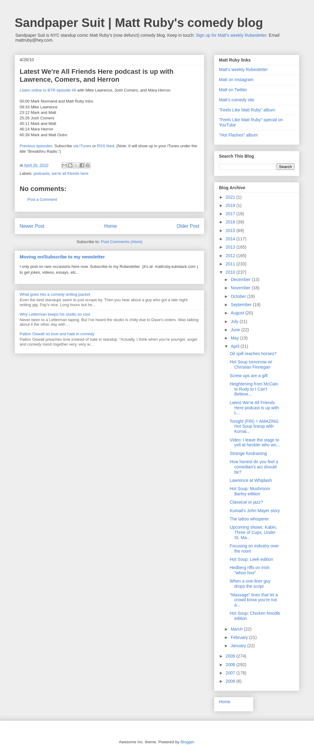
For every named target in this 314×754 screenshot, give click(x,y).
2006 (231, 681)
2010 (231, 272)
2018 (231, 205)
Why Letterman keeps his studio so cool (55, 314)
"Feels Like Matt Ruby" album (247, 109)
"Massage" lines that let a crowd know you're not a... (254, 600)
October (239, 296)
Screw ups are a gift (249, 375)
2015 (231, 230)
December (241, 279)
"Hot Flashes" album (238, 135)
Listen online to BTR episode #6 (48, 90)
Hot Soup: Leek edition (251, 559)
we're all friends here (70, 173)
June (236, 329)
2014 (231, 238)
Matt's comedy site (237, 99)
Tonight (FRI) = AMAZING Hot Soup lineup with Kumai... (254, 426)
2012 (231, 255)
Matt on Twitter (233, 89)
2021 (231, 197)
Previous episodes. (36, 146)
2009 (231, 656)
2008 (231, 664)
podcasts (42, 173)
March (237, 629)
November (241, 287)
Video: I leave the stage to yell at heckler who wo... (255, 442)
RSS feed (105, 146)
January (239, 645)
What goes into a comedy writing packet (55, 294)
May (235, 338)
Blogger (187, 742)
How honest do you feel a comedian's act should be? (254, 467)
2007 (231, 672)
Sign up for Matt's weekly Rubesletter (231, 35)
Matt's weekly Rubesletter (243, 69)
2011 (231, 263)
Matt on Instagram (236, 79)
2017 (231, 213)
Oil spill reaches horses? (253, 353)
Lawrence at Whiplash (251, 480)
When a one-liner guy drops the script (250, 584)
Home (110, 226)
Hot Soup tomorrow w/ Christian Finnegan (251, 364)
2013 (231, 247)
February (240, 637)
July (235, 321)
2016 (231, 221)
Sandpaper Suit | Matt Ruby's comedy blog (139, 22)
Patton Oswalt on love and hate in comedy (57, 334)
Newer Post (32, 226)
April (235, 346)
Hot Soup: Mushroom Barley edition (250, 491)
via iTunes (82, 146)
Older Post (188, 226)
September (242, 304)
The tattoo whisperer (249, 518)
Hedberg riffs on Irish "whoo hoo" (250, 570)
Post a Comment (42, 199)
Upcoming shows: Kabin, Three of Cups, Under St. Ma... (253, 532)
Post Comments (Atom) (121, 241)
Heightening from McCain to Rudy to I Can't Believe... (254, 389)
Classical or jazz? (246, 502)
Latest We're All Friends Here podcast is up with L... (254, 407)
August (238, 312)
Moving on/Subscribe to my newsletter (62, 256)
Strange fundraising (248, 453)
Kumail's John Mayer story (255, 510)
